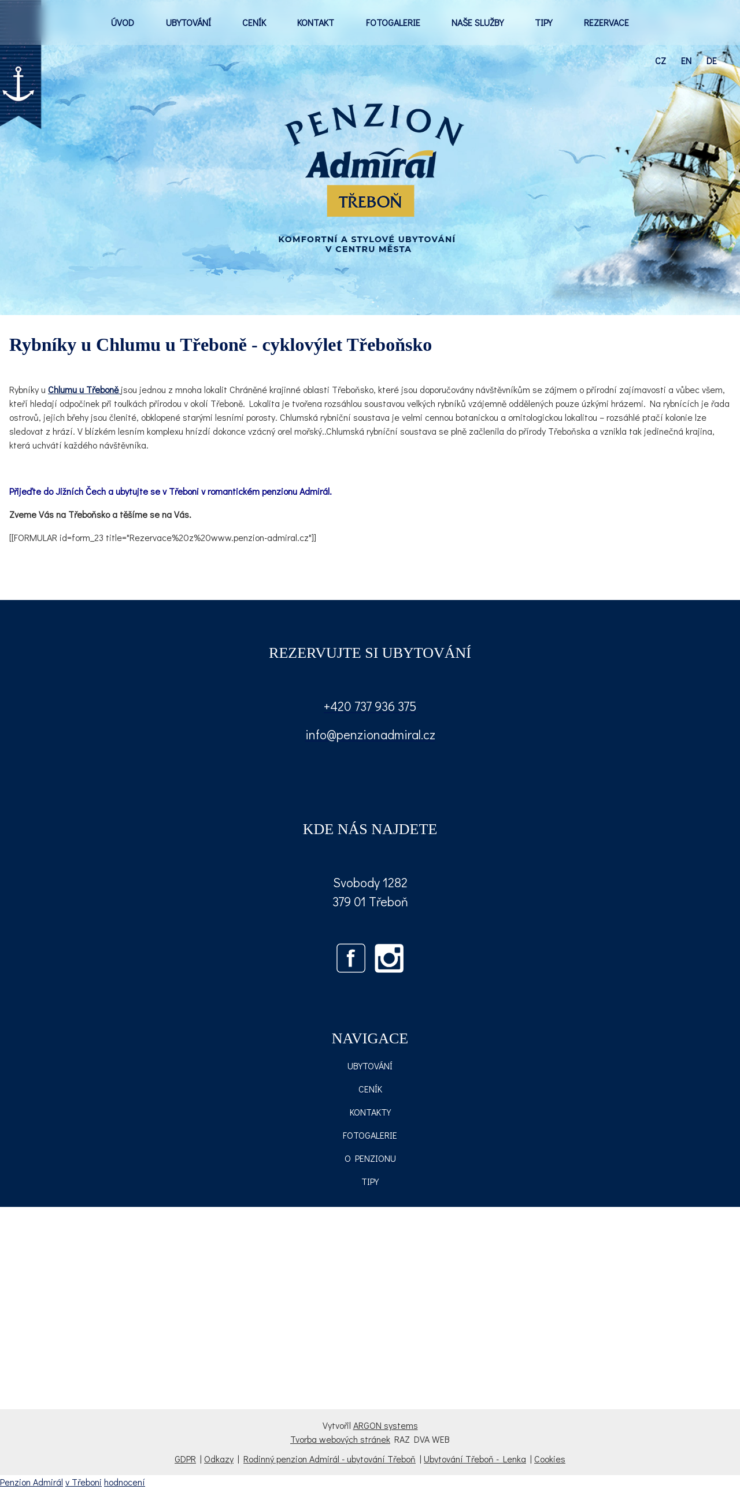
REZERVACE (606, 22)
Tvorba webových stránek (340, 1439)
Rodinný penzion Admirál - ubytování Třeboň (329, 1459)
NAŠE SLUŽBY (478, 22)
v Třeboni (83, 1482)
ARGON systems (385, 1425)
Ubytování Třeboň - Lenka (475, 1459)
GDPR (185, 1459)
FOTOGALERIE (393, 22)
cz (660, 60)
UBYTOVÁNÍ (188, 22)
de (711, 60)
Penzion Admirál (31, 1482)
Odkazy (219, 1459)
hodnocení (124, 1482)
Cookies (549, 1459)
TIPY (543, 22)
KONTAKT (315, 22)
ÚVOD (122, 22)
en (686, 60)
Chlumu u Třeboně (84, 389)
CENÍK (254, 22)
